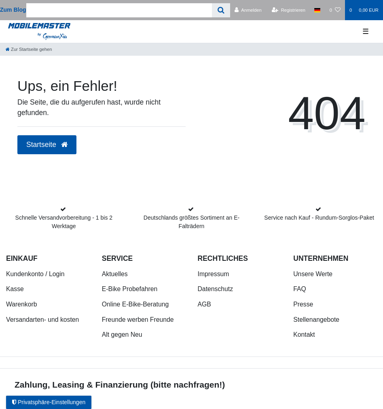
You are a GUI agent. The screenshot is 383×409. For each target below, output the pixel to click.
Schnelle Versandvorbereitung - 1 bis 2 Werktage (63, 221)
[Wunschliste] (335, 10)
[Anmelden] (248, 10)
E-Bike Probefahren (129, 288)
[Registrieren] (288, 10)
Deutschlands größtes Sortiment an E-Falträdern (191, 221)
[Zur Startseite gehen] (29, 49)
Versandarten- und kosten (42, 319)
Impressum (213, 274)
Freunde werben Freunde (138, 319)
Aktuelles (115, 274)
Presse (303, 304)
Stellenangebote (316, 319)
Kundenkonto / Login (35, 274)
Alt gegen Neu (122, 334)
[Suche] (221, 10)
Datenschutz (215, 288)
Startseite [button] (47, 145)
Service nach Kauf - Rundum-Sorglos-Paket (319, 217)
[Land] (317, 10)
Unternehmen (320, 258)
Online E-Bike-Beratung (135, 304)
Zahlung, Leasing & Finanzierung (81, 384)
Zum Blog (13, 9)
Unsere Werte (312, 274)
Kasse (15, 288)
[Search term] (119, 10)
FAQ (299, 288)
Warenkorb (21, 304)
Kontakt (304, 334)
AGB (204, 304)
